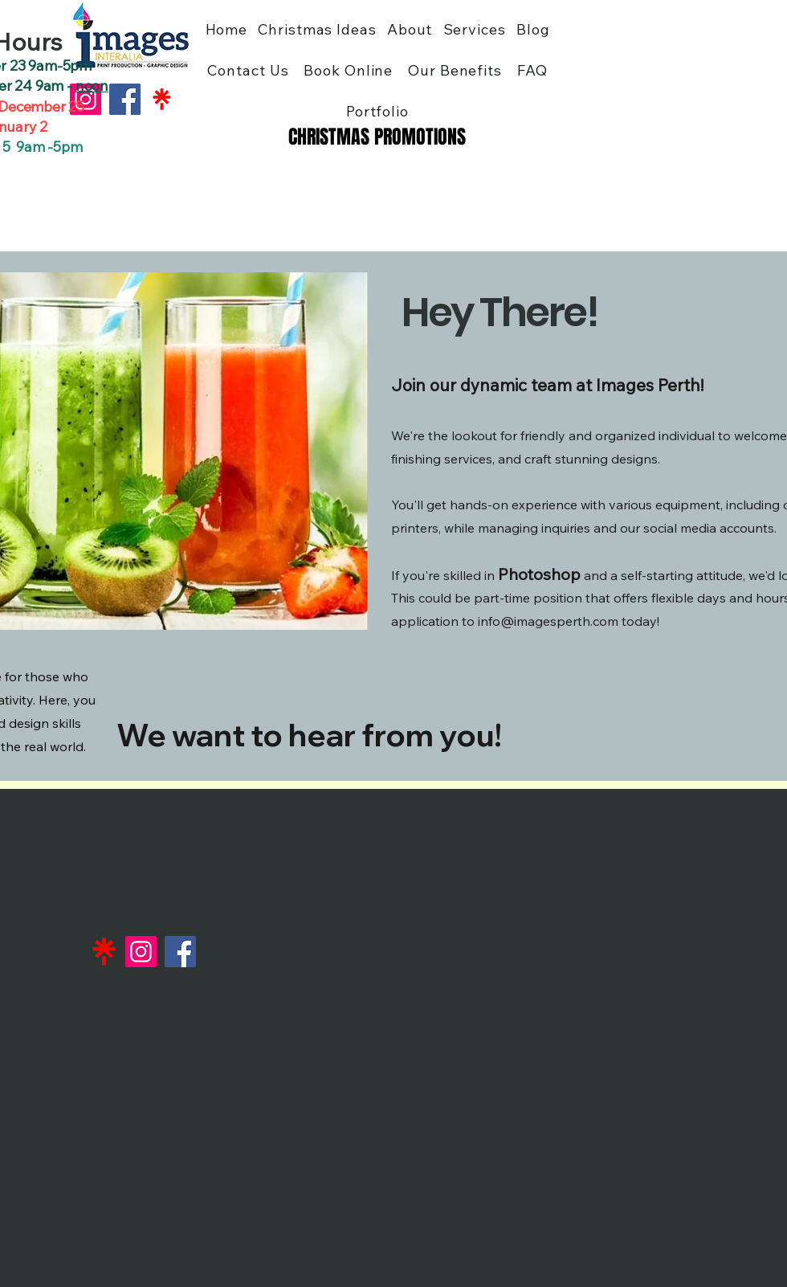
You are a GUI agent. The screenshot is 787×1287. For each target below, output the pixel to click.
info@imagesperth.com (548, 621)
